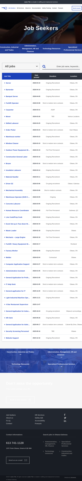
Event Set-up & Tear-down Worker (18, 224)
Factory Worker (12, 251)
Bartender (9, 90)
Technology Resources (51, 48)
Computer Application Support (17, 264)
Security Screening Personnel (17, 331)
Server (8, 83)
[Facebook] (69, 415)
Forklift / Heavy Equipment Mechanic (18, 244)
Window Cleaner (12, 143)
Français (38, 423)
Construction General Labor (16, 157)
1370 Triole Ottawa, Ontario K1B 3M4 (19, 448)
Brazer (8, 163)
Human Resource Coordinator (17, 210)
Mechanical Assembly (14, 190)
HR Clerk (9, 318)
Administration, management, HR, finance (51, 444)
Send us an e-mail (15, 460)
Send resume (77, 8)
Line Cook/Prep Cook (14, 217)
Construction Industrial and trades (67, 453)
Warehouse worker (13, 137)
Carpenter (9, 110)
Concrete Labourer (13, 204)
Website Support (12, 338)
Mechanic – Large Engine (15, 237)
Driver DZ (9, 184)
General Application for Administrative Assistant (18, 324)
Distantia (73, 477)
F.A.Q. (8, 421)
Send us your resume (18, 400)
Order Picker (11, 130)
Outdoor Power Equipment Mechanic (18, 150)
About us (9, 418)
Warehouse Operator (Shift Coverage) (18, 197)
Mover (8, 116)
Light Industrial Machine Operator (18, 298)
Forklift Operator (12, 103)
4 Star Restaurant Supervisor (17, 304)
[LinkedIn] (69, 421)
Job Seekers (11, 415)
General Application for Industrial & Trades (18, 311)
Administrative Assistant (15, 271)
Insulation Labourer (13, 170)
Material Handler (12, 177)
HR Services (39, 415)
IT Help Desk (11, 284)
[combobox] (21, 66)
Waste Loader (11, 230)
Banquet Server (12, 96)
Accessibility (40, 421)
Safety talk (39, 418)
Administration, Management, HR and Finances (30, 48)
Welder (8, 257)
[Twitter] (69, 418)
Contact (9, 423)
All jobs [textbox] (10, 66)
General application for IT (15, 291)
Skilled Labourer (12, 123)
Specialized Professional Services (66, 444)
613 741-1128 (15, 442)
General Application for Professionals (18, 277)
